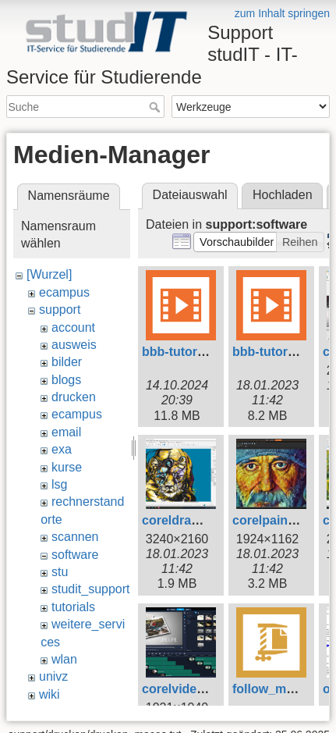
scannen (75, 536)
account (73, 327)
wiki (49, 694)
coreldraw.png (184, 520)
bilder (66, 361)
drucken (73, 397)
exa (61, 449)
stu (59, 571)
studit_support (90, 589)
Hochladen (283, 194)
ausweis (74, 344)
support (59, 309)
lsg (59, 484)
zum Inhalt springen (282, 13)
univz (53, 676)
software (74, 554)
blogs (66, 379)
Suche (156, 106)
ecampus (64, 292)
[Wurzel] (49, 274)
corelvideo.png (186, 689)
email (66, 432)
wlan (64, 659)
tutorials (73, 607)
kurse (66, 467)
